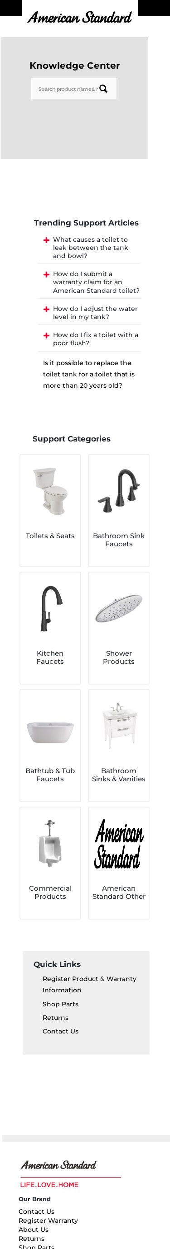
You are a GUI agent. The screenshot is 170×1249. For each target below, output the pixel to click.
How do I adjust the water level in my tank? (95, 313)
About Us (34, 1230)
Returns (55, 1018)
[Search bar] (74, 88)
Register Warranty (48, 1220)
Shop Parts (60, 1004)
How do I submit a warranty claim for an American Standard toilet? (96, 282)
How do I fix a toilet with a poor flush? (95, 339)
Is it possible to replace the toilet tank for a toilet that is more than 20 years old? (89, 374)
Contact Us (60, 1031)
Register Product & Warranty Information (89, 984)
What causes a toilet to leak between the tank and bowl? (90, 247)
